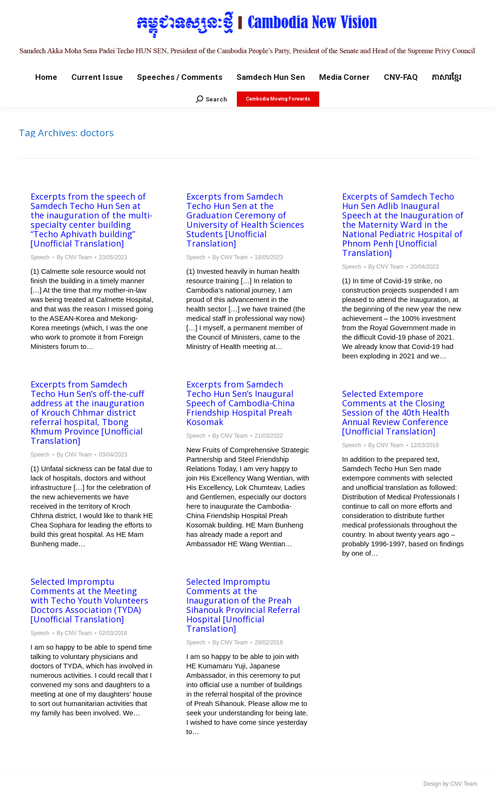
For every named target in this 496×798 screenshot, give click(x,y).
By (74, 257)
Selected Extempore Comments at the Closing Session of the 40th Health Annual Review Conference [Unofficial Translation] (395, 412)
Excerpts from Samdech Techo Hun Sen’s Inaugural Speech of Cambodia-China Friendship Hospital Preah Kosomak (240, 403)
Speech (40, 257)
